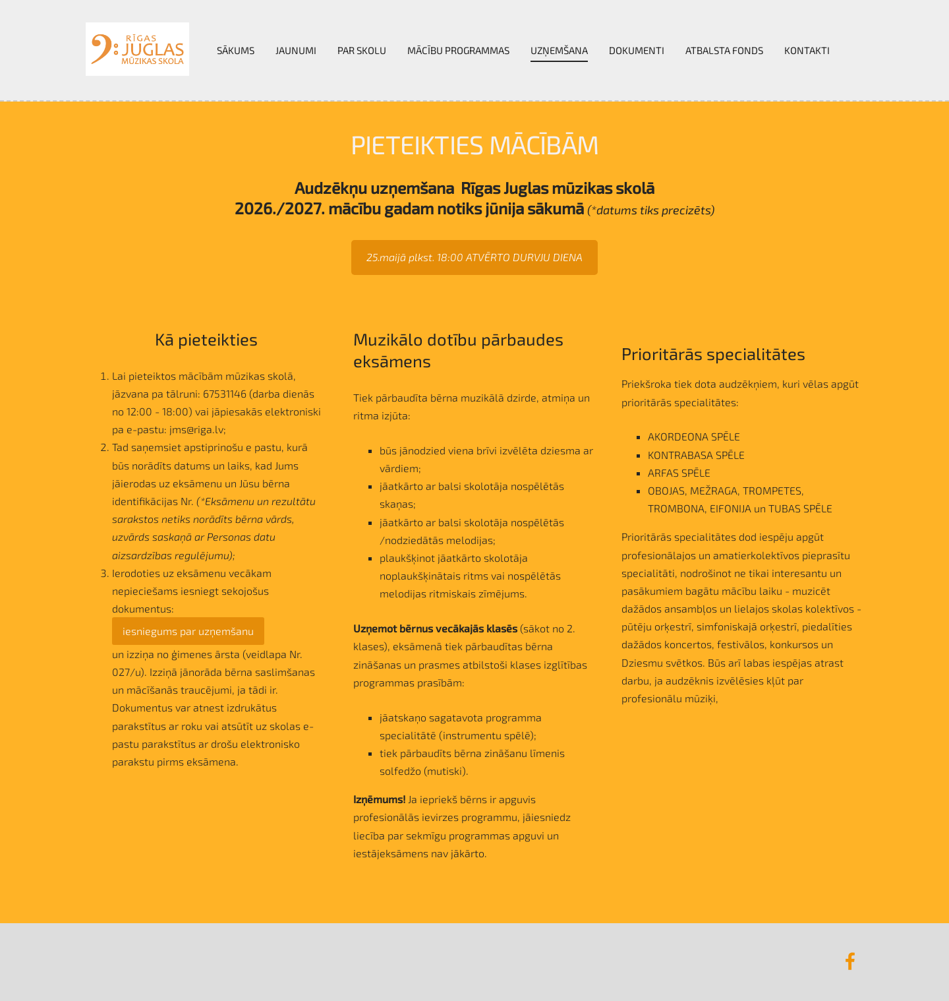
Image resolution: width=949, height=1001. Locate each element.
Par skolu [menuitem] (361, 50)
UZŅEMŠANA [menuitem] (559, 50)
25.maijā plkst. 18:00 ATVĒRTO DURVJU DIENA (474, 257)
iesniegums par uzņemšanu (188, 630)
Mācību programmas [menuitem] (458, 50)
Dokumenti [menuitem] (636, 50)
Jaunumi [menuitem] (295, 50)
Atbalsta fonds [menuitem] (724, 50)
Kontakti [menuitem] (807, 50)
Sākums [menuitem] (235, 50)
